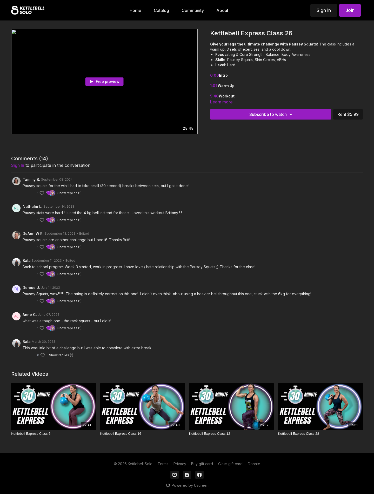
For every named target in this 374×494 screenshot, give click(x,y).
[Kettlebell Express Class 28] (320, 433)
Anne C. (30, 314)
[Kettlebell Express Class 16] (142, 433)
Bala (27, 260)
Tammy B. (31, 179)
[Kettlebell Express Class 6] (53, 433)
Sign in (324, 10)
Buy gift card (202, 464)
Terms (163, 464)
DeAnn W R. (33, 233)
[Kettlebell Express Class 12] (231, 433)
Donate (254, 464)
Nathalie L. (32, 206)
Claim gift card (230, 464)
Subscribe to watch (271, 114)
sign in (17, 165)
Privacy (179, 464)
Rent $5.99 (348, 114)
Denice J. (31, 287)
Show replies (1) (69, 193)
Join (350, 10)
